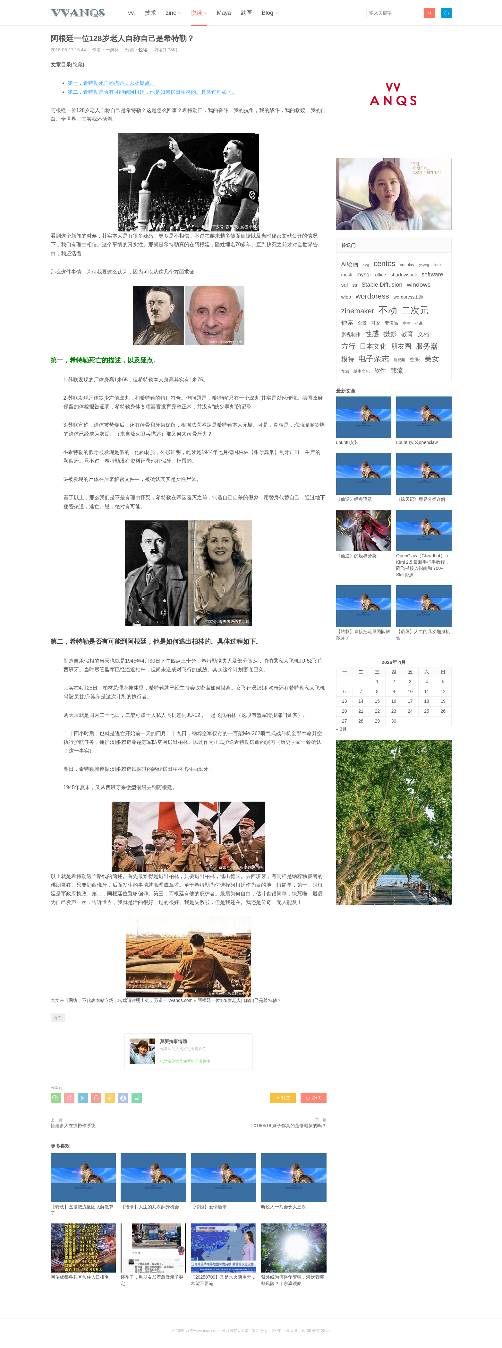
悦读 (196, 13)
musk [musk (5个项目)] (346, 274)
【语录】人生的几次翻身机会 (153, 1181)
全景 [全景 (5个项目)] (362, 323)
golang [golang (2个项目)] (424, 265)
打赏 (283, 1097)
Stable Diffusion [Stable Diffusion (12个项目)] (382, 285)
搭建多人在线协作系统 (73, 1125)
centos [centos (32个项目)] (385, 263)
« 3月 (341, 729)
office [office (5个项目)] (380, 274)
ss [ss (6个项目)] (354, 285)
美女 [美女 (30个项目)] (431, 358)
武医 (246, 13)
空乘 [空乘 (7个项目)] (415, 359)
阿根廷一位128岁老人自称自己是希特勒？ (239, 1000)
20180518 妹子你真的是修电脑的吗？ (288, 1125)
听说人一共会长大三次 (294, 1181)
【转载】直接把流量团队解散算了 (83, 1184)
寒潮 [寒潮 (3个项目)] (406, 323)
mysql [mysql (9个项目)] (363, 275)
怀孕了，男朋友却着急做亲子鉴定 (153, 1254)
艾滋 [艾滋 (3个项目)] (345, 371)
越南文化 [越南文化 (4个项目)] (361, 371)
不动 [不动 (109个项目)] (388, 310)
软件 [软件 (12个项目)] (380, 371)
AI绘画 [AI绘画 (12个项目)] (349, 264)
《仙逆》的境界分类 (364, 534)
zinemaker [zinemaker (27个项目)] (357, 311)
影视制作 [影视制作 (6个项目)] (351, 334)
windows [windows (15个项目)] (418, 284)
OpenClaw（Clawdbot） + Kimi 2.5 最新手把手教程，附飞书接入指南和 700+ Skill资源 (424, 543)
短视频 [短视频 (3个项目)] (399, 360)
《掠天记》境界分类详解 (424, 477)
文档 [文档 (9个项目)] (423, 334)
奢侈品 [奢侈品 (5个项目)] (391, 323)
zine (171, 13)
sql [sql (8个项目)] (344, 285)
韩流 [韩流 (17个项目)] (396, 370)
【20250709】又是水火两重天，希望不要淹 (223, 1254)
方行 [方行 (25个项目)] (348, 346)
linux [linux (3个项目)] (437, 265)
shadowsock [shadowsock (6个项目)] (403, 274)
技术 (150, 13)
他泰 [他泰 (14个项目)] (347, 322)
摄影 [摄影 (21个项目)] (390, 333)
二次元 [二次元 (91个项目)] (415, 310)
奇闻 (58, 1018)
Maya (224, 13)
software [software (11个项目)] (432, 274)
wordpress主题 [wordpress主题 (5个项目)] (409, 297)
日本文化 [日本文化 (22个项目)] (373, 346)
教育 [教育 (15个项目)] (407, 334)
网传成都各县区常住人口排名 (83, 1251)
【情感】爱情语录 (223, 1181)
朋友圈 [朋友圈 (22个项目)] (401, 346)
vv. (131, 13)
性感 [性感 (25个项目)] (372, 334)
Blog (267, 13)
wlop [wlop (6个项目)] (346, 297)
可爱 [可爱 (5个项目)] (375, 323)
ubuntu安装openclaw (424, 420)
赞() (313, 1097)
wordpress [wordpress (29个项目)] (372, 296)
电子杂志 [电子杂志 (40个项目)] (373, 358)
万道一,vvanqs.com (173, 1000)
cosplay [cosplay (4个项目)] (407, 264)
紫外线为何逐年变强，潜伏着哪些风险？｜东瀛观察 (294, 1254)
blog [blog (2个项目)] (366, 265)
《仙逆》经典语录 (364, 477)
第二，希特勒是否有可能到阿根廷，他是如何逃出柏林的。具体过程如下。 (152, 92)
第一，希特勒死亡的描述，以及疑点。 (111, 83)
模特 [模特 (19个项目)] (347, 358)
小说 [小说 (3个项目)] (418, 323)
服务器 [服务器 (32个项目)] (427, 346)
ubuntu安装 (364, 420)
